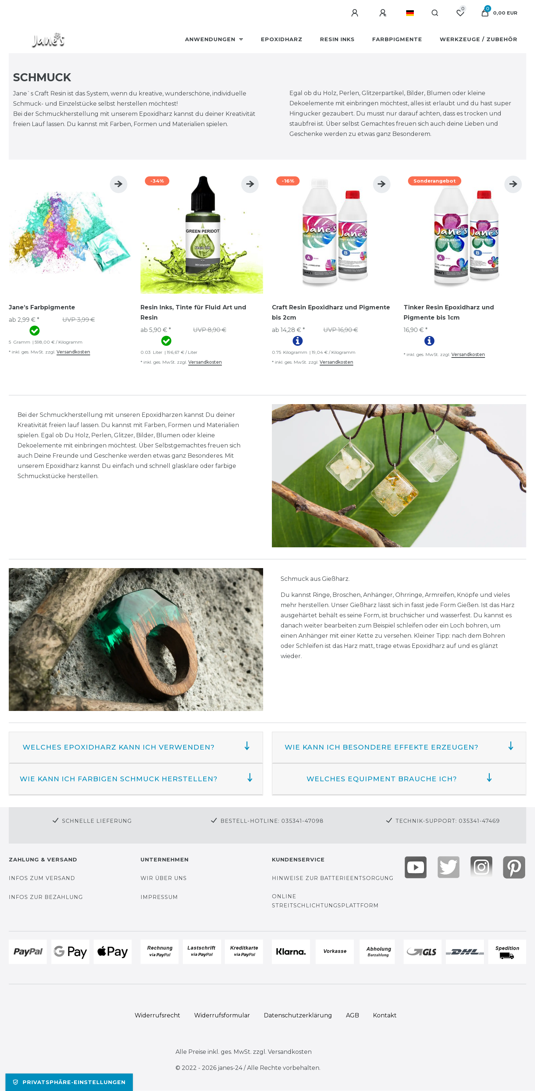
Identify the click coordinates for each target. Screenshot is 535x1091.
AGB (352, 1015)
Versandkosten (73, 352)
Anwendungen (211, 39)
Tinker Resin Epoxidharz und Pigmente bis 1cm (449, 312)
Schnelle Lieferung (97, 821)
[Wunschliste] (460, 13)
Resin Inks (337, 39)
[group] (70, 232)
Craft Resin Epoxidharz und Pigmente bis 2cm (331, 312)
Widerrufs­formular (222, 1015)
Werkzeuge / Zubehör (478, 39)
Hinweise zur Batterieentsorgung (332, 878)
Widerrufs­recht (157, 1015)
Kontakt (385, 1015)
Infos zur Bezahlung (46, 897)
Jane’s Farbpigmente (42, 307)
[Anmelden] (355, 13)
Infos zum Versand (42, 878)
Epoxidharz (282, 39)
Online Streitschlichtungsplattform (325, 901)
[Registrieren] (383, 13)
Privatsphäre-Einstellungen (69, 1082)
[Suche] (435, 13)
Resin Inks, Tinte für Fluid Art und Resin (193, 312)
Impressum (159, 897)
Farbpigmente (397, 39)
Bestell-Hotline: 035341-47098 (272, 821)
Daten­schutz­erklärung (298, 1015)
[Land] (410, 13)
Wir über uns (164, 878)
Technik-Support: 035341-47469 (448, 821)
